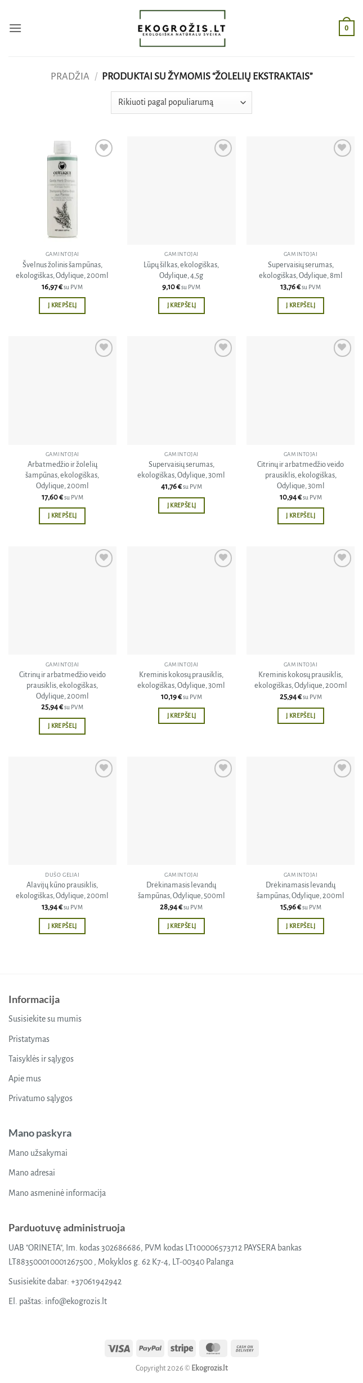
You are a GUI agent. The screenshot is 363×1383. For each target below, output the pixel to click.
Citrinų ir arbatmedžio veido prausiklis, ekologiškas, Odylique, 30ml (300, 474)
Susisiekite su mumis (45, 1018)
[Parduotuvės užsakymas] (181, 102)
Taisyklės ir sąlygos (41, 1058)
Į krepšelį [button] (62, 305)
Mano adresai (31, 1172)
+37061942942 (96, 1281)
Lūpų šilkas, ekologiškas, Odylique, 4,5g (181, 270)
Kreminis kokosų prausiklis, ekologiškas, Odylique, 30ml (181, 680)
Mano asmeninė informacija (57, 1193)
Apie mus (24, 1078)
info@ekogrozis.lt (76, 1301)
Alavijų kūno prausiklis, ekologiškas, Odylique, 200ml (62, 890)
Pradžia (70, 76)
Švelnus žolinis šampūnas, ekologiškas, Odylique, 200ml (62, 270)
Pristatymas (29, 1039)
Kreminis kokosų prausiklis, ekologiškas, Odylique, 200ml (300, 680)
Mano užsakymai (38, 1152)
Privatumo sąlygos (40, 1098)
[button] (15, 28)
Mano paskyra (39, 1132)
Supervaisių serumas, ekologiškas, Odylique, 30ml (181, 469)
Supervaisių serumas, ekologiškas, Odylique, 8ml (301, 270)
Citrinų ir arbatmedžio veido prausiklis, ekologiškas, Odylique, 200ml (62, 685)
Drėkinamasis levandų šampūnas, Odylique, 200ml (300, 890)
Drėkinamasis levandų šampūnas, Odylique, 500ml (181, 890)
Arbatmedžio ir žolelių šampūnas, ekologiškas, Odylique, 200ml (62, 474)
